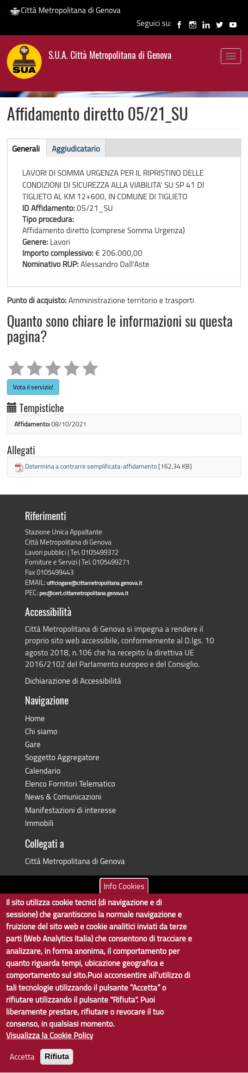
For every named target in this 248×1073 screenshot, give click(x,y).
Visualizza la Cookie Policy (49, 1044)
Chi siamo (41, 731)
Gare (33, 744)
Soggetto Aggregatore (62, 757)
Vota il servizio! (33, 386)
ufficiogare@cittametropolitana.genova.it (94, 583)
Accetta (22, 1065)
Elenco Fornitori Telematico (70, 783)
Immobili (39, 823)
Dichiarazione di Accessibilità (73, 680)
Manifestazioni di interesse (70, 810)
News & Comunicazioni (63, 796)
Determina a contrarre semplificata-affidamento (91, 466)
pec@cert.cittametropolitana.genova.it (83, 593)
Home (35, 718)
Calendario (43, 770)
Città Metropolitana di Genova (65, 10)
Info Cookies (124, 894)
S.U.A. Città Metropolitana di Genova (110, 56)
